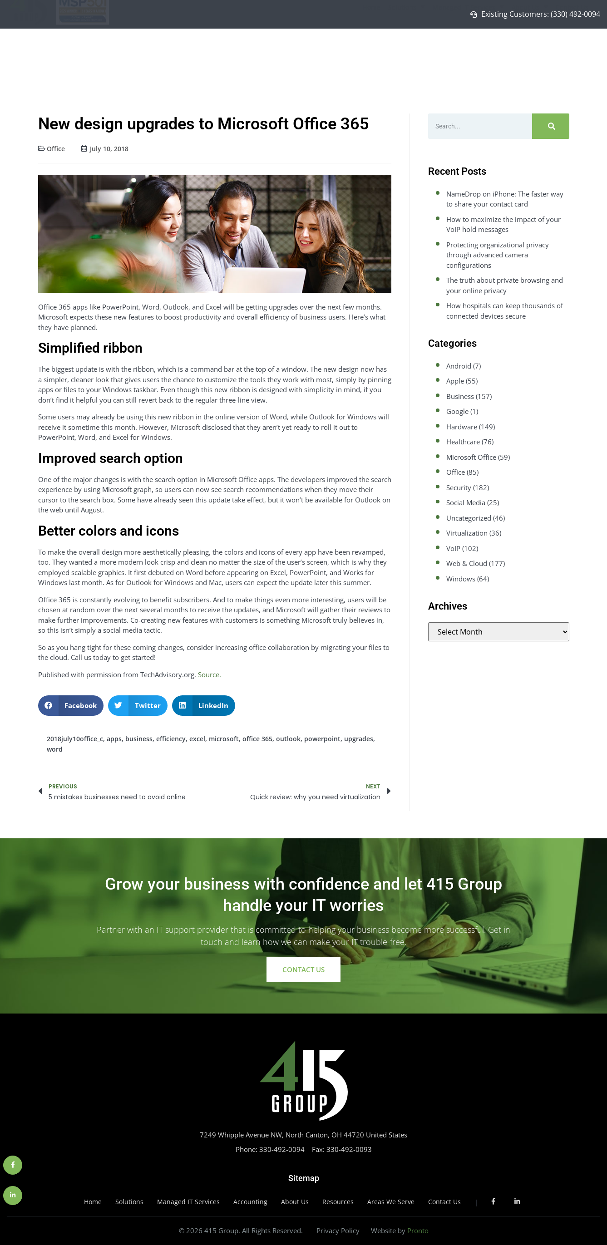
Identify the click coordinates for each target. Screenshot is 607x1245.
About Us (530, 52)
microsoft (224, 738)
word (55, 749)
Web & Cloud (466, 563)
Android (458, 365)
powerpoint (322, 738)
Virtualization (467, 532)
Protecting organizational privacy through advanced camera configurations (497, 255)
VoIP (453, 548)
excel (197, 738)
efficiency (171, 738)
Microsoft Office (471, 457)
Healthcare (463, 441)
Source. (209, 674)
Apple (455, 380)
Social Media (465, 502)
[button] (71, 705)
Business (460, 396)
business (139, 738)
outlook (288, 738)
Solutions (406, 52)
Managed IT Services (468, 52)
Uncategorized (468, 517)
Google (457, 411)
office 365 (257, 738)
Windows (460, 578)
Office (56, 148)
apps (114, 738)
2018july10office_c (75, 738)
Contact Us (572, 52)
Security (458, 487)
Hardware (461, 426)
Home (371, 52)
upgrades (358, 738)
